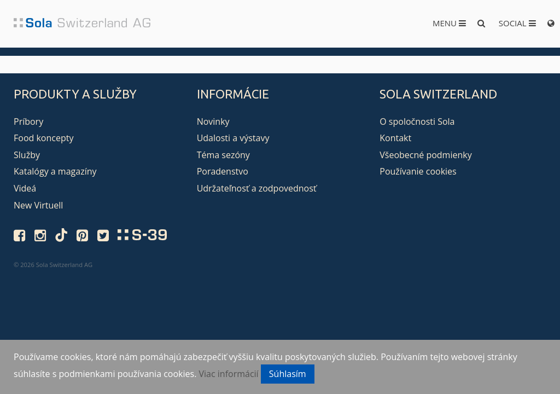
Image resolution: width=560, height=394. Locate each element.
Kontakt (395, 138)
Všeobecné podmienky (425, 155)
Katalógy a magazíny (55, 171)
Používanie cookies (418, 171)
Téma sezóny (223, 155)
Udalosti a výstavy (233, 138)
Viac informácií (229, 374)
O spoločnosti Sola (417, 121)
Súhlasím (287, 374)
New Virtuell (38, 205)
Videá (25, 188)
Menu (449, 23)
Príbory (28, 121)
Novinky (213, 121)
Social (517, 23)
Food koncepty (43, 138)
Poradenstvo (222, 171)
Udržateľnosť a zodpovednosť (257, 188)
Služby (27, 155)
